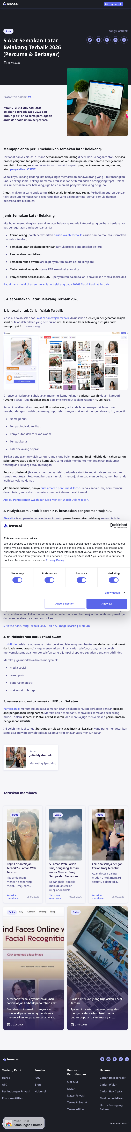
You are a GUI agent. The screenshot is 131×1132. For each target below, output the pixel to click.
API (4, 1084)
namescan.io (11, 709)
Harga (6, 1078)
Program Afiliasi (13, 1098)
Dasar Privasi (76, 1095)
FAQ (37, 1078)
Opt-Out (72, 1082)
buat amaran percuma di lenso (60, 488)
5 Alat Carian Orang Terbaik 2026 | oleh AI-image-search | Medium (46, 626)
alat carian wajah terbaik (53, 318)
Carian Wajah (108, 1084)
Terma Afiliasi (76, 1109)
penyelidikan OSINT (22, 169)
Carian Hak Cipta (111, 1091)
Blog (38, 1084)
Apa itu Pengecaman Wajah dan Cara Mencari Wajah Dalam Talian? (46, 500)
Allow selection (64, 603)
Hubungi (40, 1091)
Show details (113, 592)
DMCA (71, 1089)
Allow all (106, 603)
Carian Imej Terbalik (113, 1078)
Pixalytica (9, 518)
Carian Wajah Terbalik (68, 235)
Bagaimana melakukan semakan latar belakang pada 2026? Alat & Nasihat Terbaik (56, 284)
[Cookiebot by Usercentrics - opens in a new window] (112, 525)
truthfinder (10, 644)
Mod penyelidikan (111, 1098)
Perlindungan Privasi (16, 1091)
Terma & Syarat (77, 1102)
